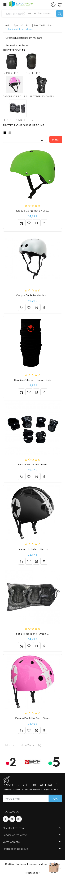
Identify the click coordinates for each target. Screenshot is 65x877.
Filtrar (56, 139)
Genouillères (31, 73)
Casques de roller (15, 96)
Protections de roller (18, 119)
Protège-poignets (41, 96)
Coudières (11, 73)
